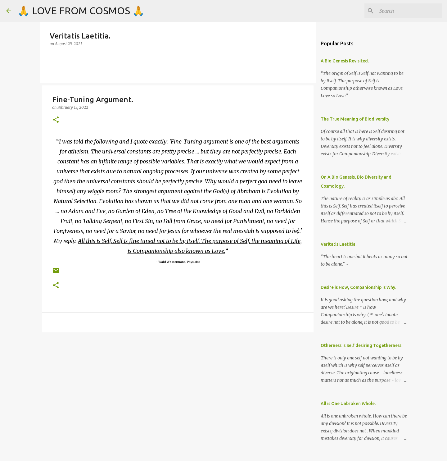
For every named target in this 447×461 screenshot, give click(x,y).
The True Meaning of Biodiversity (355, 118)
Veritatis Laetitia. (338, 244)
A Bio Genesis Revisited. (345, 60)
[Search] (409, 10)
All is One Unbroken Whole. (348, 403)
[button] (56, 120)
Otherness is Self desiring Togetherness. (361, 345)
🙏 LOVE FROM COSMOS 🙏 (81, 10)
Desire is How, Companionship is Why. (358, 287)
